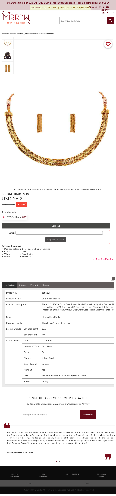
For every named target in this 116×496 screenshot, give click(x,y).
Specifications (9, 285)
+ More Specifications (103, 259)
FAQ (87, 483)
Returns (45, 285)
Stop (114, 465)
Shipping (22, 285)
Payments (34, 285)
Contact (29, 483)
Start (112, 465)
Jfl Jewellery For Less (52, 317)
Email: (12, 233)
